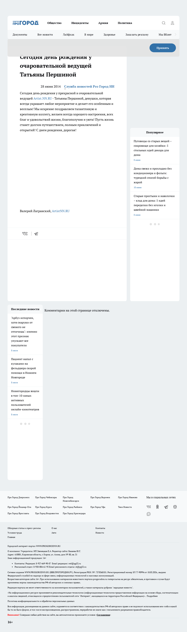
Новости (100, 532)
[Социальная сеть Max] (148, 513)
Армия (103, 23)
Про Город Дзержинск (18, 497)
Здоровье (109, 34)
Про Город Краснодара (74, 513)
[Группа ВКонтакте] (148, 506)
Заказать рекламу (137, 34)
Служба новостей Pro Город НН (89, 86)
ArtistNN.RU (60, 211)
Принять (163, 48)
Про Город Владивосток (47, 513)
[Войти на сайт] (172, 22)
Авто (54, 532)
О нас (54, 528)
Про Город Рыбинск (72, 507)
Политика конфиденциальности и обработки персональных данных (41, 601)
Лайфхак (68, 34)
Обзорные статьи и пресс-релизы (24, 528)
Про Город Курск (43, 507)
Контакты (100, 528)
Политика (125, 23)
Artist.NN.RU (42, 98)
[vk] (25, 233)
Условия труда (15, 532)
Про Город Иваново (127, 497)
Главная (11, 537)
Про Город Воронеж (100, 497)
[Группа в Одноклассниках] (157, 506)
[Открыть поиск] (163, 22)
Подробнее (152, 596)
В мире (88, 34)
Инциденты (79, 23)
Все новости (45, 34)
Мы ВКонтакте (168, 34)
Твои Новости (125, 507)
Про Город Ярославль (18, 513)
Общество (54, 23)
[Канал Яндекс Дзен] (175, 506)
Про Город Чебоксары (46, 497)
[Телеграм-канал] (166, 506)
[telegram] (37, 233)
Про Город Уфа (97, 507)
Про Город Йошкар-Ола (19, 507)
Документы (20, 34)
